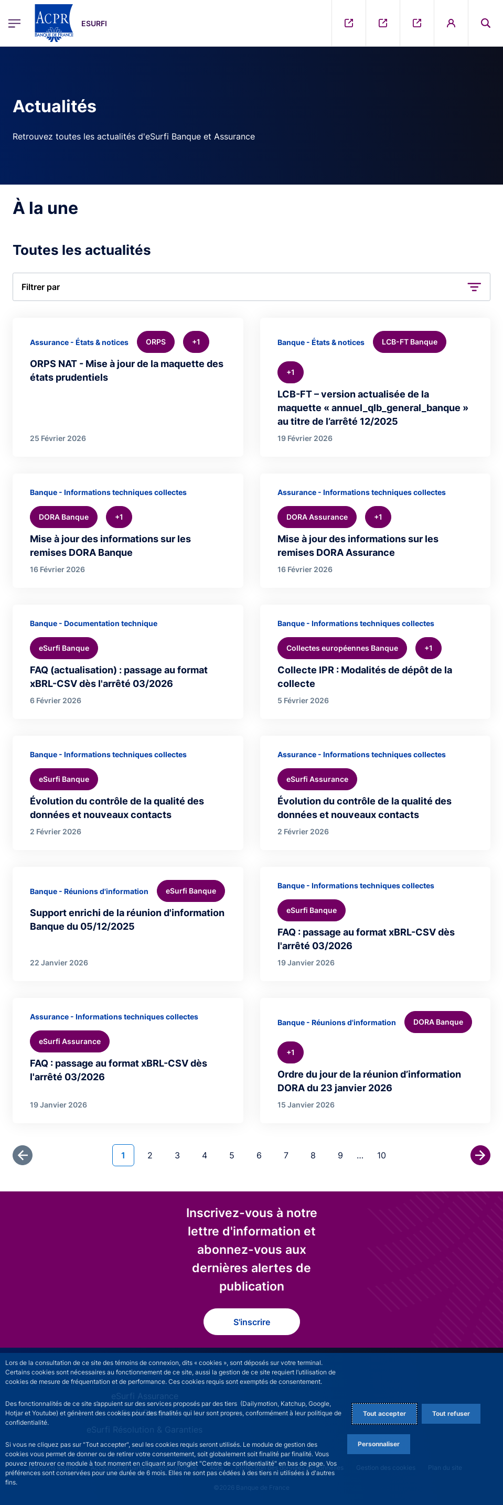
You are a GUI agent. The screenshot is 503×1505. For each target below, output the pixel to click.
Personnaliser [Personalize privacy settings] (379, 1444)
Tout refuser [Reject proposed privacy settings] (451, 1413)
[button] (251, 287)
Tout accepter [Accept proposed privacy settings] (384, 1413)
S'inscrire (251, 1322)
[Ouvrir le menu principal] (14, 22)
